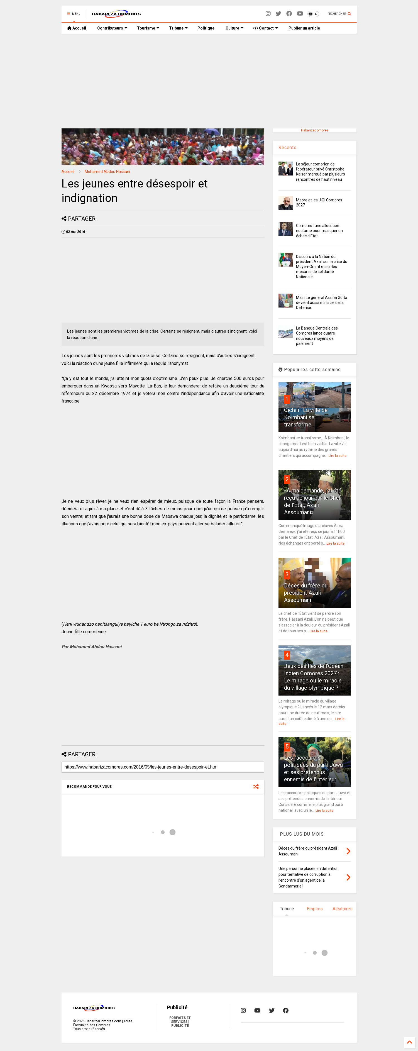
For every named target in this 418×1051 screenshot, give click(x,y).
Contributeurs (112, 28)
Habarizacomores (315, 130)
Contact (265, 28)
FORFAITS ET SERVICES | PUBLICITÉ (180, 1022)
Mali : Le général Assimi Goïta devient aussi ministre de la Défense (321, 302)
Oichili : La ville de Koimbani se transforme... (306, 417)
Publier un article (304, 28)
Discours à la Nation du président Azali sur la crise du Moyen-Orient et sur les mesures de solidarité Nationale (321, 266)
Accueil (76, 28)
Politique (205, 28)
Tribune (178, 28)
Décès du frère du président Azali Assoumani (305, 592)
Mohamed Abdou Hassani (107, 171)
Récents (287, 147)
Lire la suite (337, 456)
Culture (234, 28)
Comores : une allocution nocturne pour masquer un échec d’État (319, 230)
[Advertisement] (209, 81)
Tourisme (148, 28)
